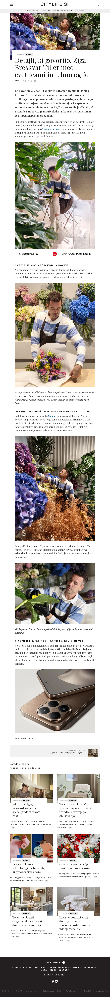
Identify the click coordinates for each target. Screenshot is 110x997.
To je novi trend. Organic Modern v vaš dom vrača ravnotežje (27, 921)
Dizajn (46, 11)
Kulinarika (64, 967)
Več (13, 827)
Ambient (29, 54)
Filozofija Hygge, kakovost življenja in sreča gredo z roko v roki (26, 810)
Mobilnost (91, 967)
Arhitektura (32, 11)
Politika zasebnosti (74, 991)
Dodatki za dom (62, 11)
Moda (29, 967)
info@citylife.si (102, 991)
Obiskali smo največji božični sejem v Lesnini (75, 866)
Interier (80, 11)
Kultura (64, 970)
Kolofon (60, 991)
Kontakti (48, 975)
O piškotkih (89, 991)
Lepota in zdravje (45, 967)
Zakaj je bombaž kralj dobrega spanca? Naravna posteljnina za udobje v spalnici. (74, 923)
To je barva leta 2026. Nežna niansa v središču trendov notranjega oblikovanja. (75, 810)
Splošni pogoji (49, 991)
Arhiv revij (60, 975)
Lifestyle (18, 967)
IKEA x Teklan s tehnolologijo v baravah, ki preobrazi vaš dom (28, 868)
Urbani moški (49, 970)
